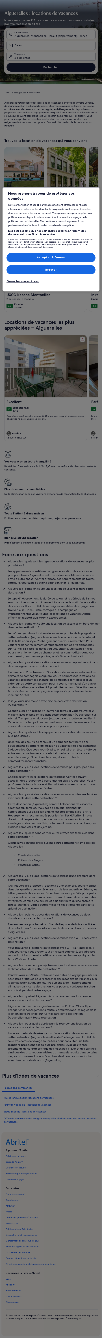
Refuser (51, 269)
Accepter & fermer (51, 257)
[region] (51, 239)
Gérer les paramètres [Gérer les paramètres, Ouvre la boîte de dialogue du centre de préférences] (22, 281)
